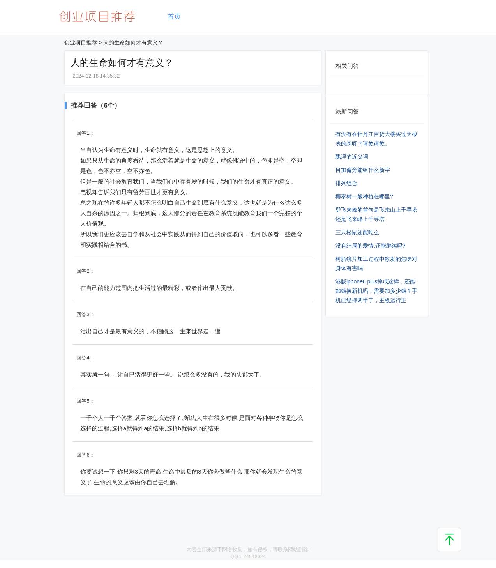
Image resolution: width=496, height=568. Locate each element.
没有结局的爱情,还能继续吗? (370, 245)
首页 (174, 16)
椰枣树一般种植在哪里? (364, 196)
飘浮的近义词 (351, 157)
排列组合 (346, 183)
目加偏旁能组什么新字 (362, 170)
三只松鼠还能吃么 (357, 232)
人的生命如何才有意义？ (133, 42)
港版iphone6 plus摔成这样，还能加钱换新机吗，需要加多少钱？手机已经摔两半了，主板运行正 (376, 290)
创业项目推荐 (80, 42)
